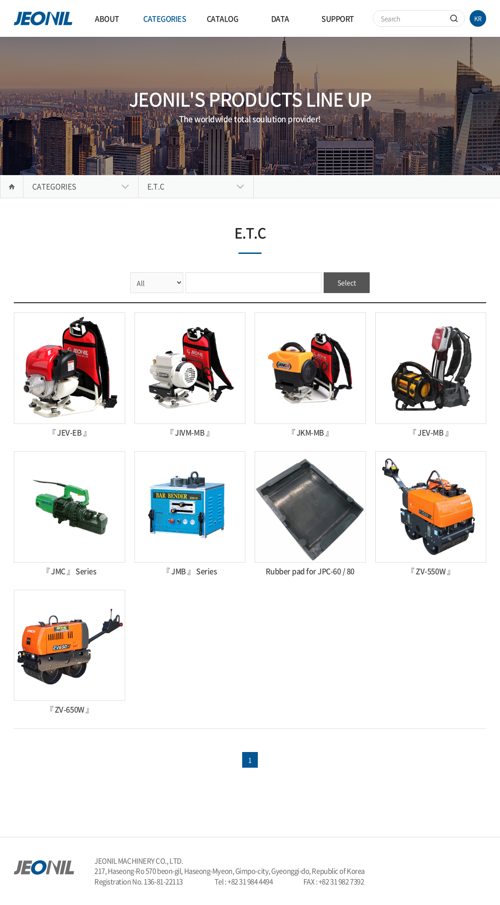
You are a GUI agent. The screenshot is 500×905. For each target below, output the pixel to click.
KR (478, 18)
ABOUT (107, 18)
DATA (280, 18)
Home (11, 186)
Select (346, 282)
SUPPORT (337, 18)
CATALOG (222, 18)
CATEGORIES (164, 18)
